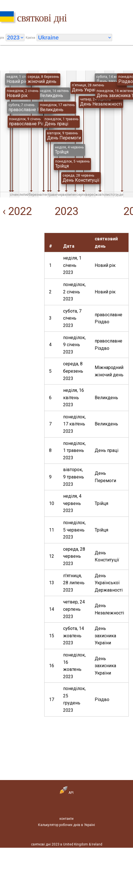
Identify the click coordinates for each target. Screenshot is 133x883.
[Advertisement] (18, 250)
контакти (66, 819)
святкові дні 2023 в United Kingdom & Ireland (66, 844)
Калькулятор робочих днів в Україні (66, 825)
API (67, 793)
